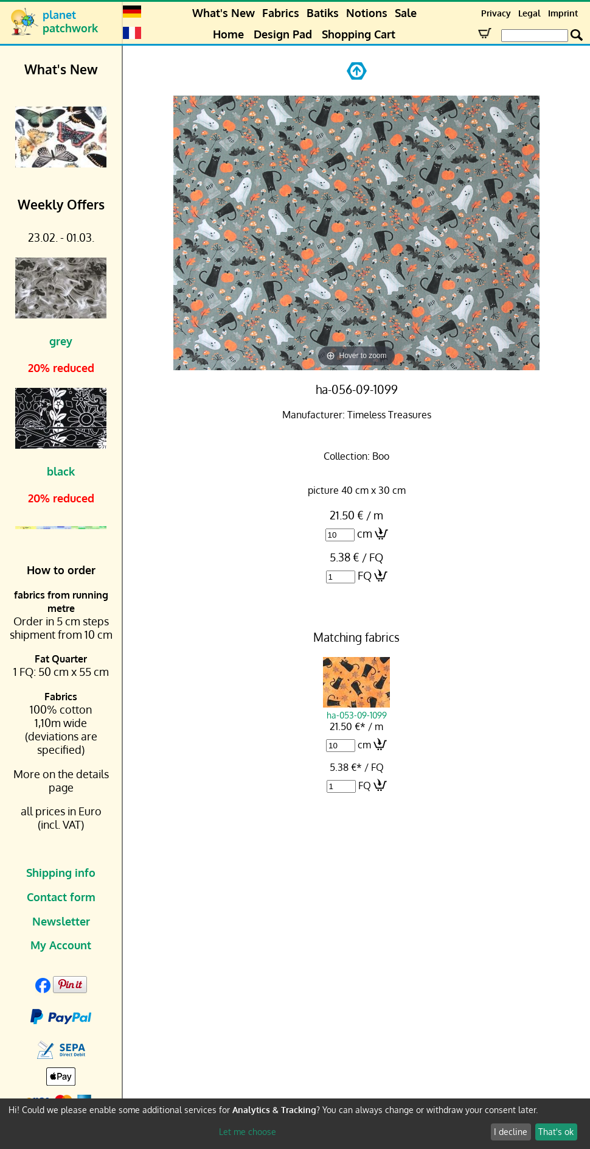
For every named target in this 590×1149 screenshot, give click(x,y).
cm (364, 533)
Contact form (61, 897)
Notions (366, 12)
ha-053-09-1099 (356, 709)
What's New (223, 12)
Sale (406, 12)
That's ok (556, 1131)
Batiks (323, 12)
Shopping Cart (358, 34)
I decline (510, 1131)
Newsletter (61, 921)
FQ (365, 575)
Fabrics (280, 12)
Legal (529, 13)
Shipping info (60, 872)
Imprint (563, 13)
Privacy (496, 13)
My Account (60, 945)
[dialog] (295, 1123)
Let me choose (247, 1131)
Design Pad (283, 34)
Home (228, 34)
